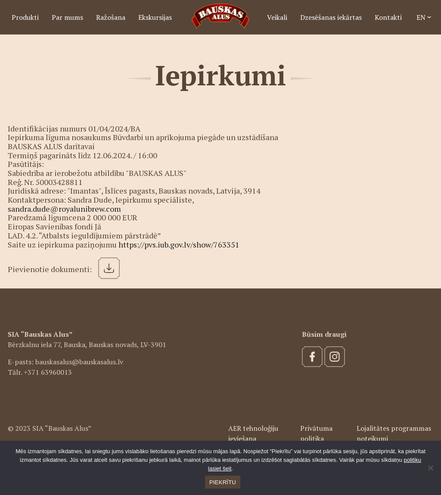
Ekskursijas (155, 17)
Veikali (277, 17)
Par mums (67, 17)
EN (420, 17)
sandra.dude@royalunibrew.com (64, 209)
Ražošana (110, 17)
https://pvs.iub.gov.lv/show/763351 (178, 244)
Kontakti (388, 17)
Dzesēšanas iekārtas (331, 17)
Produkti (25, 17)
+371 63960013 (48, 372)
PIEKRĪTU (222, 482)
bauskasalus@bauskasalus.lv (79, 362)
